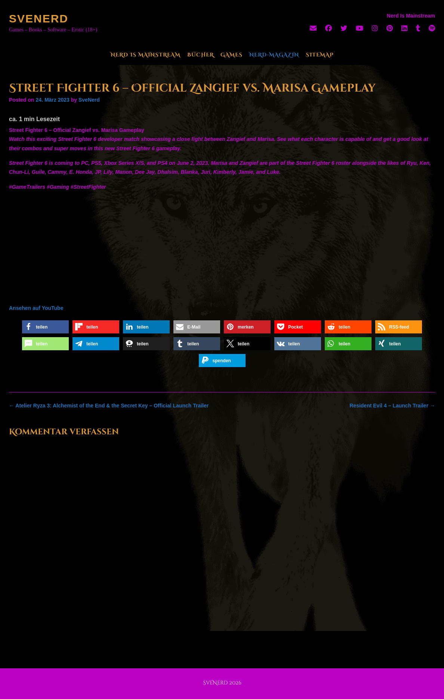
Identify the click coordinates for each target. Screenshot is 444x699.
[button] (45, 326)
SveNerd (38, 18)
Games (232, 54)
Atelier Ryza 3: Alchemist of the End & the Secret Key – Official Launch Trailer (109, 406)
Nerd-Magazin (274, 54)
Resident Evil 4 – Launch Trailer (392, 406)
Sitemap (320, 54)
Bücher (200, 54)
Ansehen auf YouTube (36, 308)
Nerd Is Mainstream (146, 54)
